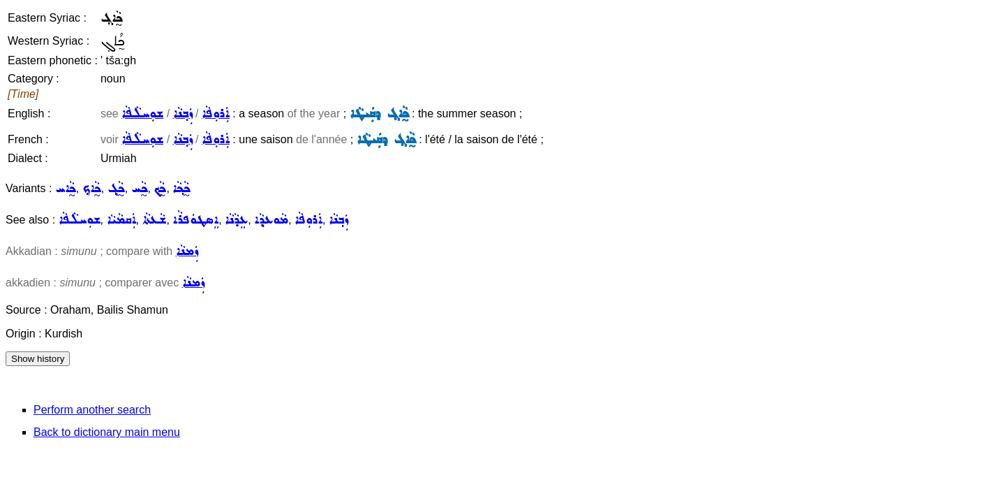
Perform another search (92, 410)
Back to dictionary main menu (107, 432)
